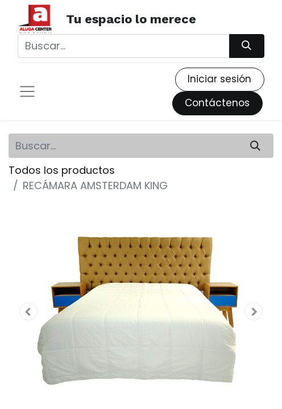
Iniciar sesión (219, 79)
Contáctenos (217, 103)
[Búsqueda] (246, 46)
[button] (28, 311)
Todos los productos (62, 170)
